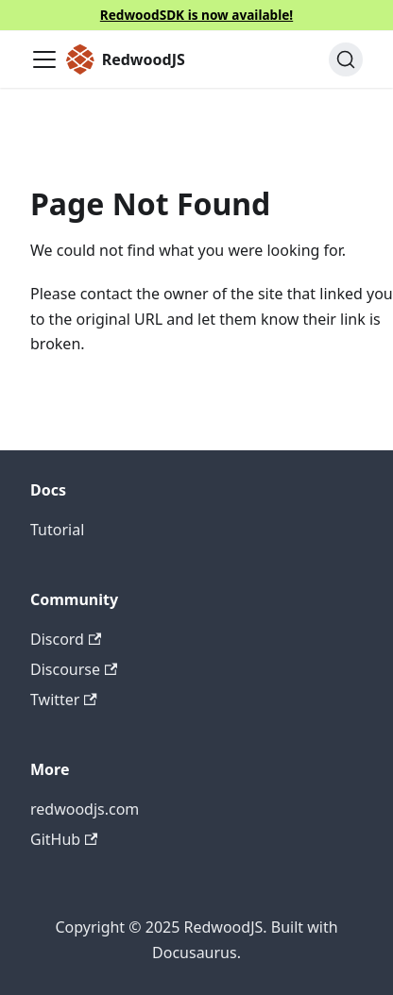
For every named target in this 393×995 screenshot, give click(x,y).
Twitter (63, 699)
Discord (65, 639)
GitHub (63, 839)
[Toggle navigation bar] (44, 59)
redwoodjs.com (84, 809)
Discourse (73, 669)
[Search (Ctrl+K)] (346, 59)
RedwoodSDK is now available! (196, 15)
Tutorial (57, 529)
